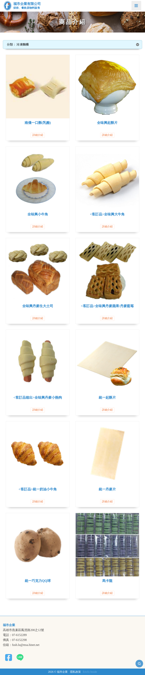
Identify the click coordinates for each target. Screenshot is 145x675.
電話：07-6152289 (15, 635)
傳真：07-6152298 (15, 640)
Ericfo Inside (90, 671)
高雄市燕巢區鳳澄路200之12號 (23, 630)
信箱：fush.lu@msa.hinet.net (21, 644)
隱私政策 (75, 671)
